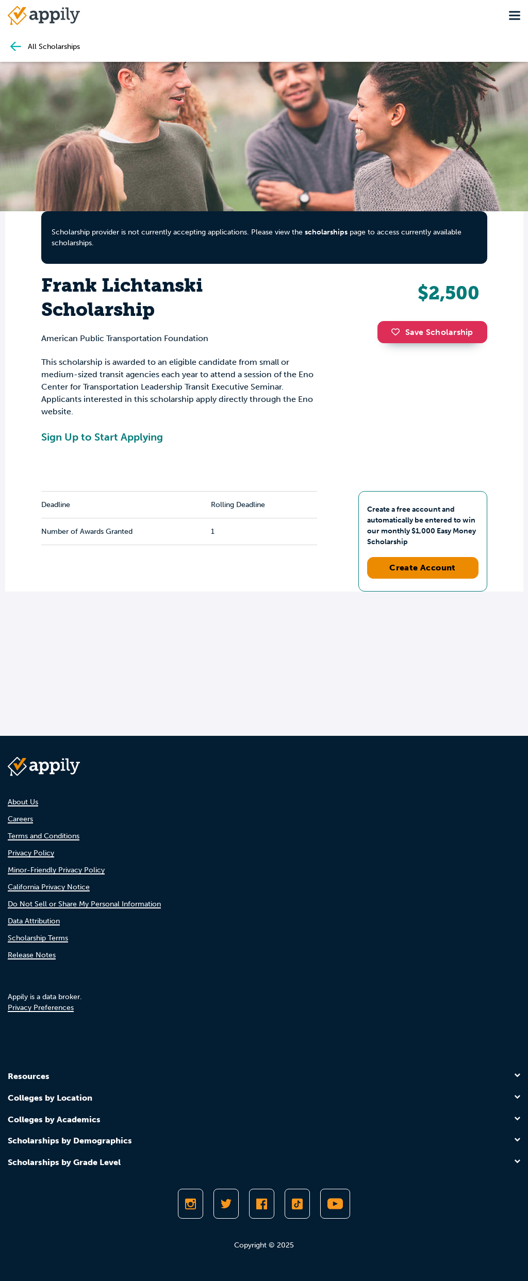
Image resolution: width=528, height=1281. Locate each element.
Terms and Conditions (43, 836)
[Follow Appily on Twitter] (226, 1204)
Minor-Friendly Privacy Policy (56, 870)
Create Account (422, 567)
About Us (23, 802)
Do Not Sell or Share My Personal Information (84, 904)
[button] (398, 332)
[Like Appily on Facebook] (261, 1204)
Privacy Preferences (41, 1007)
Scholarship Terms (38, 938)
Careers (20, 819)
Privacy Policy (31, 853)
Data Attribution (34, 921)
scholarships (326, 232)
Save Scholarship (432, 332)
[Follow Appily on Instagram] (190, 1204)
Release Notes (32, 955)
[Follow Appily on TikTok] (297, 1204)
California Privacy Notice (49, 887)
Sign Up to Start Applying (102, 437)
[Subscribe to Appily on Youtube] (335, 1204)
